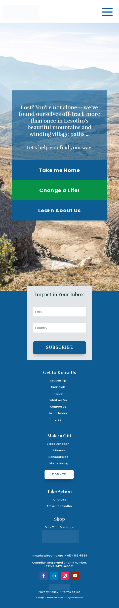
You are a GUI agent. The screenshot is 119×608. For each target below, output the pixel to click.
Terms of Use (71, 592)
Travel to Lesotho (59, 506)
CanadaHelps (58, 457)
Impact (58, 394)
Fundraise (59, 500)
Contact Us (58, 407)
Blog (58, 420)
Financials (58, 387)
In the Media (58, 413)
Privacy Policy (48, 592)
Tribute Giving (58, 463)
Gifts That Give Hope (59, 527)
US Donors (58, 450)
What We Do (58, 400)
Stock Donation (58, 444)
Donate (59, 474)
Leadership (58, 380)
